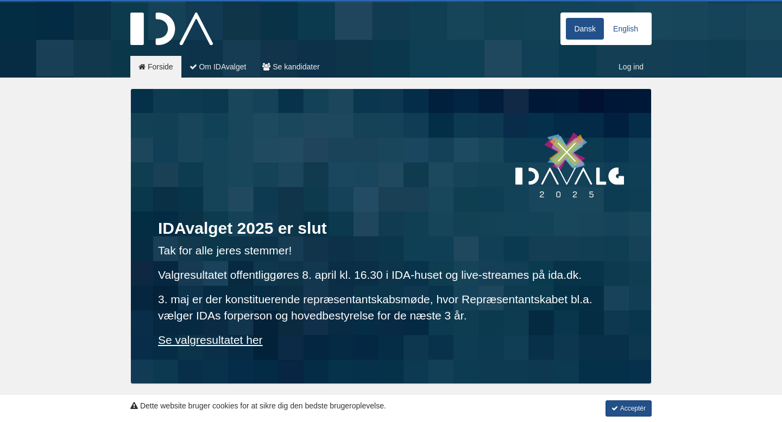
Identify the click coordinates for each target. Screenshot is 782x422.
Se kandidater (290, 66)
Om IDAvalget (218, 66)
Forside (155, 66)
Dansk (585, 28)
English (625, 28)
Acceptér (628, 408)
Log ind (631, 66)
